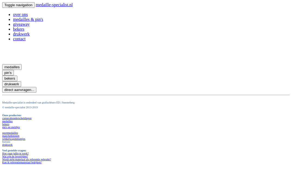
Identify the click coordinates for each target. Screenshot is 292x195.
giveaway (21, 24)
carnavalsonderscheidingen (16, 118)
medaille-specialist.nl (54, 4)
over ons (20, 14)
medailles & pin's (28, 19)
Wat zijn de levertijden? (15, 156)
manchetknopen (10, 135)
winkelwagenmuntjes (13, 138)
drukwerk (21, 34)
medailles (12, 67)
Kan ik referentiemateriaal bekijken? (22, 162)
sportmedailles (10, 132)
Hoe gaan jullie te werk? (15, 153)
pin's (8, 73)
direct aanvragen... (19, 90)
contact (19, 39)
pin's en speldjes (11, 127)
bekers (18, 29)
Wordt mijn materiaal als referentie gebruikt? (26, 159)
